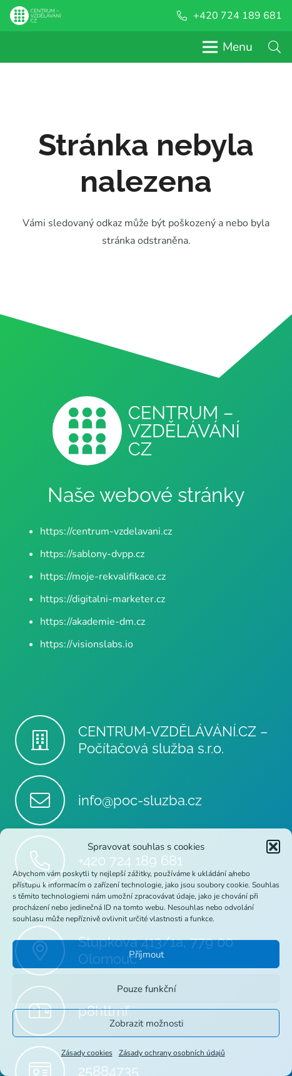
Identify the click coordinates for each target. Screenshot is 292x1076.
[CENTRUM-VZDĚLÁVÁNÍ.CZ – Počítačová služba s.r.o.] (46, 740)
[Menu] (227, 47)
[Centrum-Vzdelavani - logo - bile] (35, 15)
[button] (273, 846)
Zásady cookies (87, 1053)
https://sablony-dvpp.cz (92, 554)
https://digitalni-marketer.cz (102, 599)
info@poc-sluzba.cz (140, 800)
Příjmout (146, 954)
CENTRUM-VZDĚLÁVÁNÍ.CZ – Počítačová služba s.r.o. (173, 739)
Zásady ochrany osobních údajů (172, 1053)
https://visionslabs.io (86, 644)
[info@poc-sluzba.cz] (46, 800)
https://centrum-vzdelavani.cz (106, 531)
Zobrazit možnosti (146, 1023)
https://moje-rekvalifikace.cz (103, 576)
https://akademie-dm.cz (92, 622)
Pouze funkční (146, 989)
